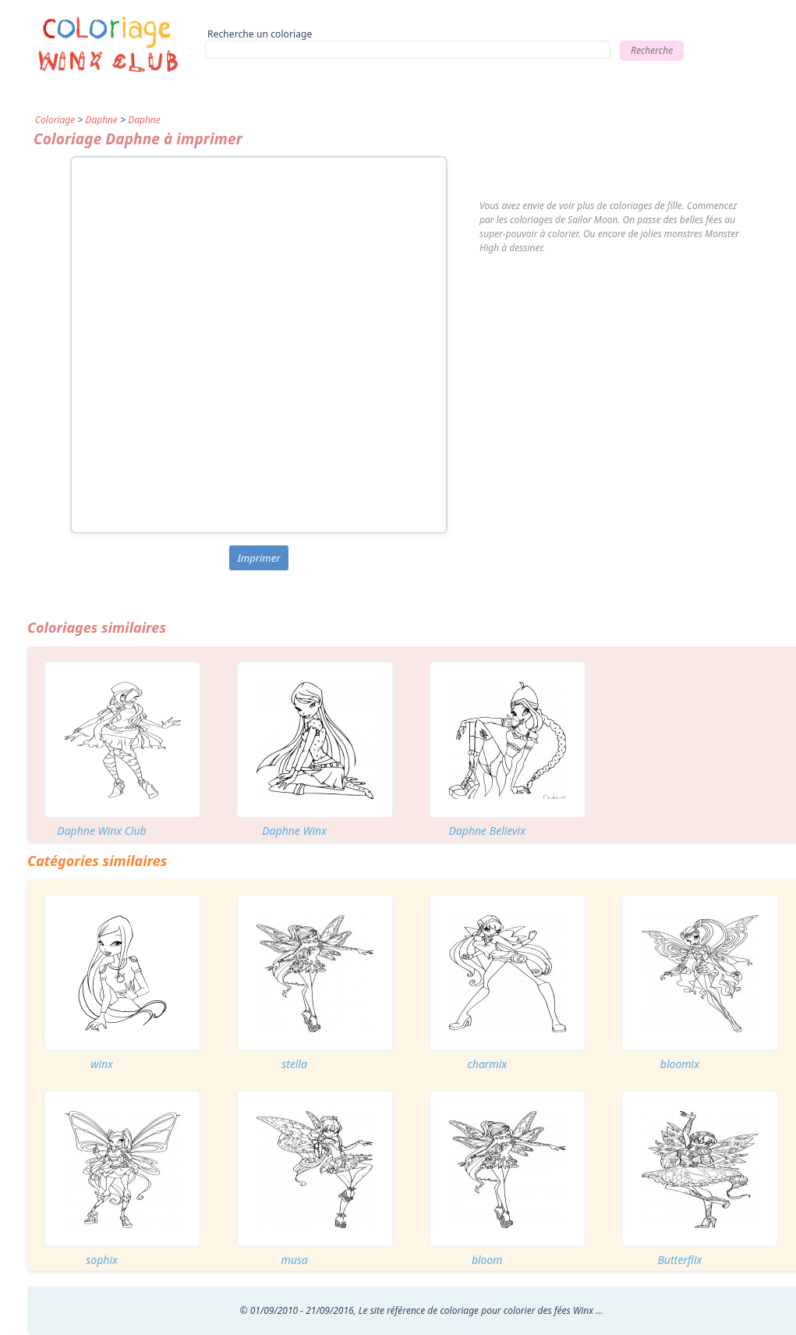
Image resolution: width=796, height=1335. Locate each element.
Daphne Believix (487, 830)
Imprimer (259, 558)
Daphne (101, 119)
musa (294, 1259)
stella (294, 1063)
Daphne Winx (294, 830)
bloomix (679, 1063)
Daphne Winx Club (101, 830)
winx (101, 1063)
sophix (102, 1259)
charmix (487, 1063)
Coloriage (55, 119)
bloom (487, 1259)
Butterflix (679, 1259)
